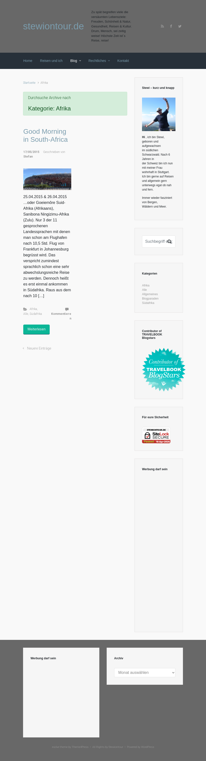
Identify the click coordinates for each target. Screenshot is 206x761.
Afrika (33, 309)
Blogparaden (150, 298)
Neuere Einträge (39, 348)
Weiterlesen (36, 329)
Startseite (29, 82)
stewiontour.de (53, 26)
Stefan (28, 156)
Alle (25, 314)
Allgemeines (150, 294)
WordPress (147, 747)
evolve (55, 747)
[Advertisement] (158, 552)
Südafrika (36, 314)
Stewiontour (116, 747)
